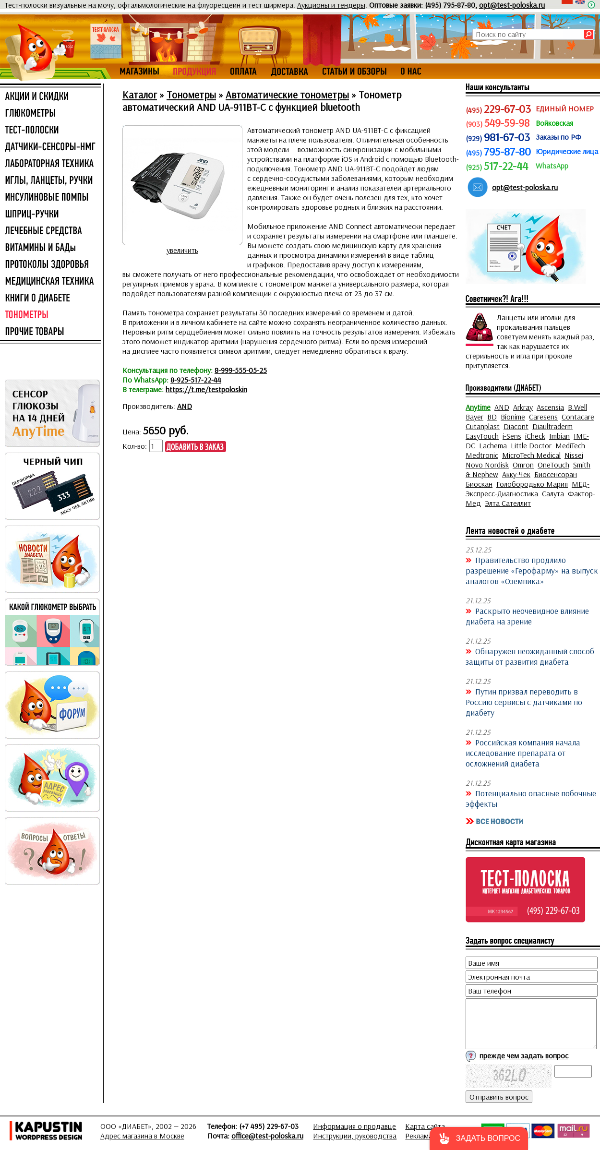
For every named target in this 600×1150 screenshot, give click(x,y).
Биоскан (479, 484)
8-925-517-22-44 (195, 379)
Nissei (573, 455)
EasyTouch (482, 436)
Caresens (543, 416)
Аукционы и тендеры (331, 5)
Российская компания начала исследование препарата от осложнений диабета (523, 752)
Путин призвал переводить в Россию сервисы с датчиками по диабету (524, 702)
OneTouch (553, 464)
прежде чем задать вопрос (524, 1055)
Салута (553, 493)
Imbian (559, 436)
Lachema (493, 445)
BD (492, 416)
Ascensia (550, 407)
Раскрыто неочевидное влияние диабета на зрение (527, 615)
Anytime (478, 407)
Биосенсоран (555, 474)
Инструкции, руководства (354, 1135)
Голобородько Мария (532, 484)
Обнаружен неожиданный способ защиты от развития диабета (530, 656)
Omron (523, 464)
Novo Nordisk (487, 464)
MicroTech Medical (531, 455)
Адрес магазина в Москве (142, 1135)
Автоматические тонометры (287, 94)
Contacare (578, 416)
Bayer (474, 416)
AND (184, 406)
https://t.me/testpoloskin (206, 389)
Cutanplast (483, 426)
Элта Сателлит (508, 503)
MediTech (570, 445)
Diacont (516, 426)
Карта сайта (425, 1126)
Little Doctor (531, 445)
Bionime (513, 416)
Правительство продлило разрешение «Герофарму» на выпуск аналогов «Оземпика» (532, 570)
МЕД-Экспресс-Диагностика (527, 488)
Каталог (139, 94)
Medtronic (482, 455)
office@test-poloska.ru (267, 1135)
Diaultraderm (552, 426)
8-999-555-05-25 (241, 370)
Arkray (523, 407)
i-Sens (512, 436)
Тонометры (191, 94)
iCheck (535, 436)
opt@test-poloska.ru (512, 5)
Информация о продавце (354, 1126)
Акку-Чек (516, 474)
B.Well (577, 407)
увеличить (182, 250)
